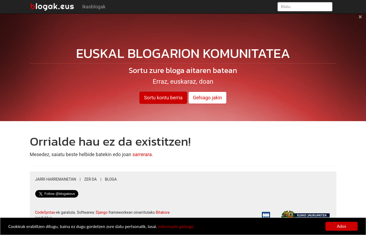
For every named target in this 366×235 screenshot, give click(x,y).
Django (102, 212)
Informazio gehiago (176, 227)
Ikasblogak (94, 6)
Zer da (90, 179)
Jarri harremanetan (55, 179)
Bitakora (163, 212)
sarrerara (142, 154)
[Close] (360, 19)
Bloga (111, 179)
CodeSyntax (45, 212)
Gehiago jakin (207, 97)
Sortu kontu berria (163, 97)
